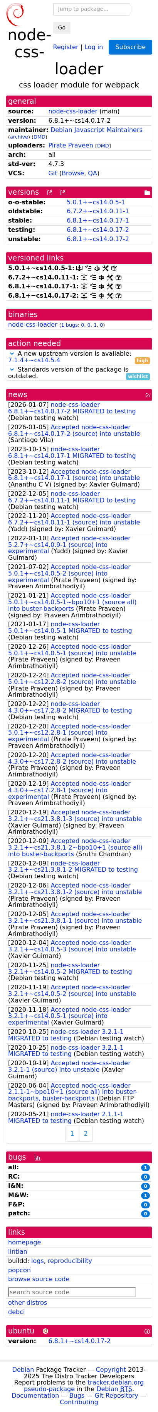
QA (92, 173)
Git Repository (116, 1395)
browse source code (38, 1279)
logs (37, 1261)
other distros (27, 1302)
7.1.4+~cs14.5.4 (34, 360)
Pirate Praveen (70, 145)
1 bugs (69, 325)
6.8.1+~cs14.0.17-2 (98, 229)
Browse (73, 173)
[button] (12, 353)
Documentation (35, 1395)
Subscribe (130, 47)
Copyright (111, 1369)
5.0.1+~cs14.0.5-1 (96, 202)
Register (66, 46)
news (17, 394)
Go (62, 27)
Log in (93, 46)
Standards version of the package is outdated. (79, 373)
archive (19, 137)
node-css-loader (72, 111)
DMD (39, 137)
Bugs (77, 1395)
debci (16, 1312)
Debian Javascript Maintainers (96, 130)
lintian (17, 1251)
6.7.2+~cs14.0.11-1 (98, 211)
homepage (24, 1242)
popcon (19, 1270)
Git (52, 173)
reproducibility (70, 1261)
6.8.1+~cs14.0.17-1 (98, 220)
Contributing (79, 1402)
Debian (23, 1369)
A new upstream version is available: (79, 357)
